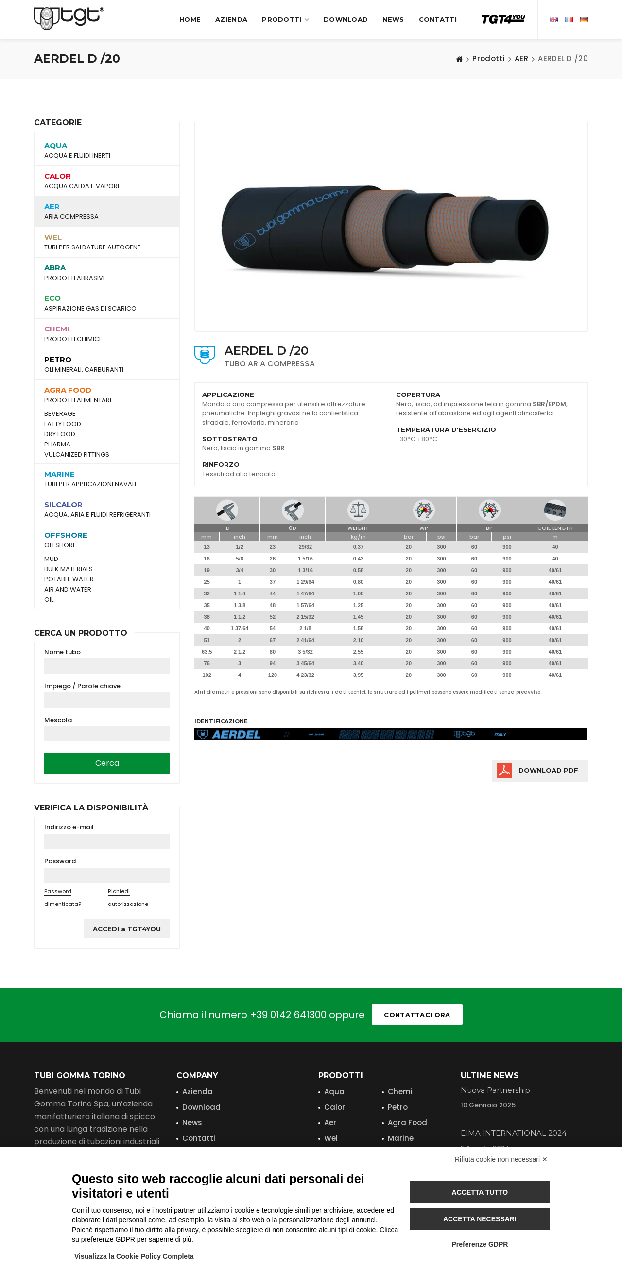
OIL (48, 600)
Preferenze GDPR (479, 1244)
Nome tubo (62, 652)
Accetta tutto (480, 1192)
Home (190, 19)
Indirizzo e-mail (69, 827)
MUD (51, 559)
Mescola (58, 719)
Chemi (400, 1091)
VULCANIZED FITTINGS (76, 455)
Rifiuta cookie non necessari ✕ (501, 1159)
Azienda (231, 19)
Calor (334, 1107)
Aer (330, 1123)
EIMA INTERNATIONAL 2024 (514, 1132)
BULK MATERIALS (68, 569)
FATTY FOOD (62, 424)
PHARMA (57, 444)
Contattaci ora (417, 1015)
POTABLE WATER (69, 579)
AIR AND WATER (67, 589)
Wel (331, 1138)
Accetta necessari (480, 1219)
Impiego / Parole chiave (82, 686)
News (393, 19)
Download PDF (548, 770)
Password (60, 861)
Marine (401, 1138)
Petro (398, 1107)
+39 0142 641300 (288, 1014)
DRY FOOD (59, 434)
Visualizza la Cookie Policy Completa (134, 1256)
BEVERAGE (60, 414)
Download (346, 19)
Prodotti (285, 20)
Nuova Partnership (495, 1090)
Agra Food (407, 1123)
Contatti (438, 19)
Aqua (334, 1091)
